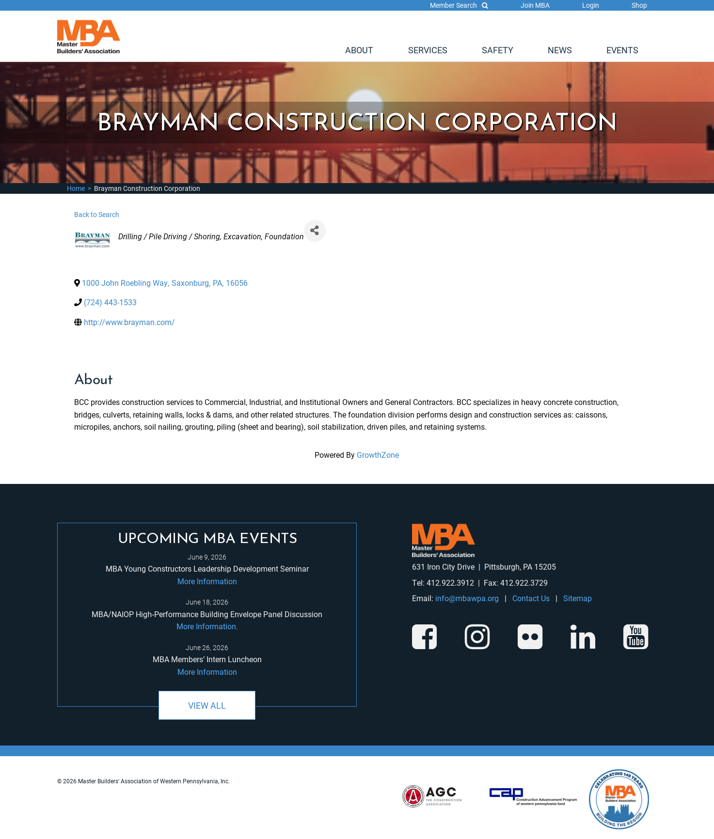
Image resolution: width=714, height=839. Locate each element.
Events (622, 50)
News (560, 50)
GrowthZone (378, 455)
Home (76, 188)
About (359, 50)
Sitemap (577, 598)
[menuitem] (359, 50)
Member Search (459, 5)
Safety (497, 50)
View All (207, 705)
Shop (639, 5)
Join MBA (535, 5)
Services (427, 50)
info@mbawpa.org (467, 598)
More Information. (207, 626)
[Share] (315, 231)
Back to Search (96, 214)
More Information (207, 581)
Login (590, 5)
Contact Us (531, 598)
